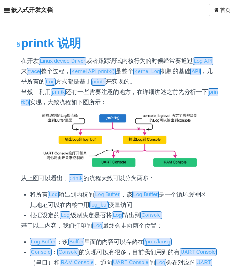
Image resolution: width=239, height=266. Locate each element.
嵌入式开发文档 (32, 10)
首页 (222, 10)
